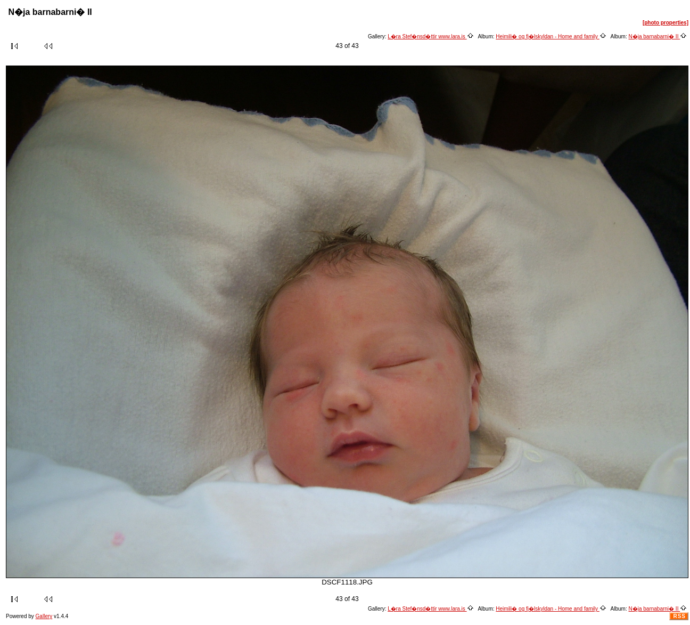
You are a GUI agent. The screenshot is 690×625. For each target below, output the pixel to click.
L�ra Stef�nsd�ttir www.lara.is (430, 36)
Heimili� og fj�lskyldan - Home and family (551, 36)
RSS (679, 616)
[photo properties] (665, 23)
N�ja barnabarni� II (658, 36)
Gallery (44, 616)
